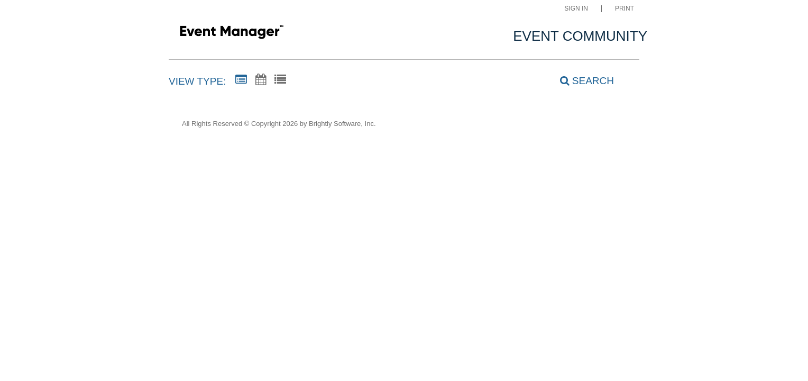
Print (624, 8)
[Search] (581, 81)
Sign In (576, 8)
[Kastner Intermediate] (231, 34)
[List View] (280, 80)
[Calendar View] (260, 80)
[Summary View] (241, 80)
